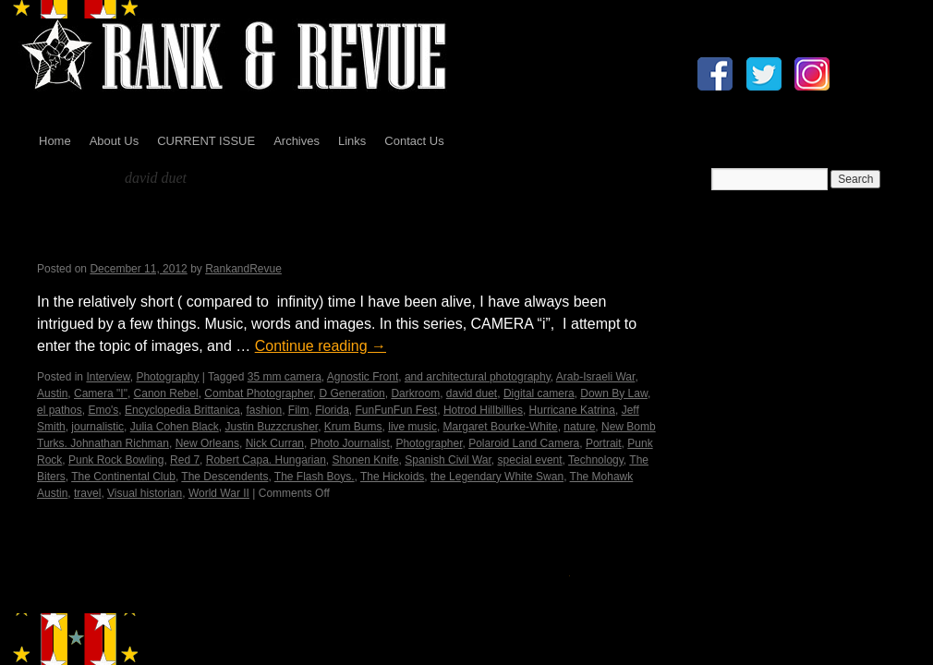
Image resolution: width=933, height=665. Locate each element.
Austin (52, 393)
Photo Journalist (350, 443)
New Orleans (207, 443)
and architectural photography (478, 376)
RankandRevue (243, 268)
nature (579, 426)
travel (87, 493)
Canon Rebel (166, 393)
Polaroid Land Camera (523, 443)
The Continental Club (123, 476)
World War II (218, 493)
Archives (296, 141)
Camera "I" (100, 393)
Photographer (428, 443)
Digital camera (539, 393)
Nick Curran (275, 443)
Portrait (604, 443)
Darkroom (415, 393)
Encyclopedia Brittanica (182, 410)
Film (298, 410)
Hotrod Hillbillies (483, 410)
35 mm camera (284, 376)
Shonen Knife (366, 459)
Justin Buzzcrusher (271, 426)
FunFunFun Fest (397, 410)
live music (412, 426)
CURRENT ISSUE (206, 141)
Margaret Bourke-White (500, 426)
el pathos (59, 410)
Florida (332, 410)
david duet (471, 393)
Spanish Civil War (448, 459)
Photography (167, 376)
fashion (264, 410)
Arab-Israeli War (596, 376)
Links (352, 141)
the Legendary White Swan (496, 476)
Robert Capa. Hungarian (266, 459)
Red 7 (185, 459)
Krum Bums (353, 426)
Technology (596, 459)
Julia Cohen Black (174, 426)
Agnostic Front (362, 376)
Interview (107, 376)
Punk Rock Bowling (116, 459)
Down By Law (614, 393)
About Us (114, 141)
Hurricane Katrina (572, 410)
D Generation (351, 393)
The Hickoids (392, 476)
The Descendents (224, 476)
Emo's (103, 410)
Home (55, 141)
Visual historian (144, 493)
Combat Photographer (258, 393)
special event (530, 459)
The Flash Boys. (314, 476)
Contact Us (413, 141)
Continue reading (320, 346)
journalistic (97, 426)
